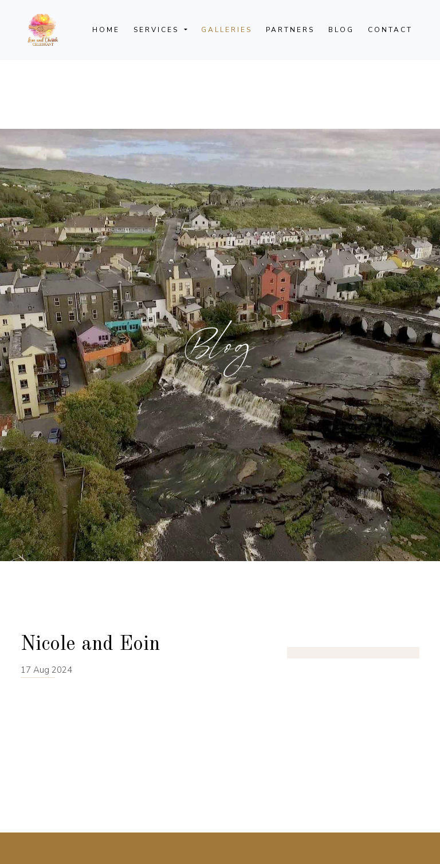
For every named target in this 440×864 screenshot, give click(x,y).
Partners (290, 29)
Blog (341, 29)
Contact (390, 29)
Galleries (226, 29)
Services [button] (157, 29)
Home (106, 29)
